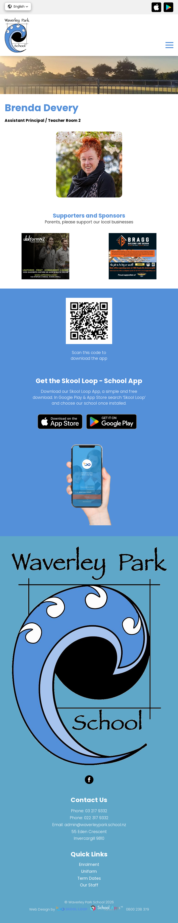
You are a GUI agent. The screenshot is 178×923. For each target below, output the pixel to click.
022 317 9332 (96, 818)
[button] (18, 6)
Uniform (89, 871)
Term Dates (89, 878)
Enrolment (89, 864)
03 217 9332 (96, 811)
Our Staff (89, 885)
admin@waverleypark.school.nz (95, 825)
